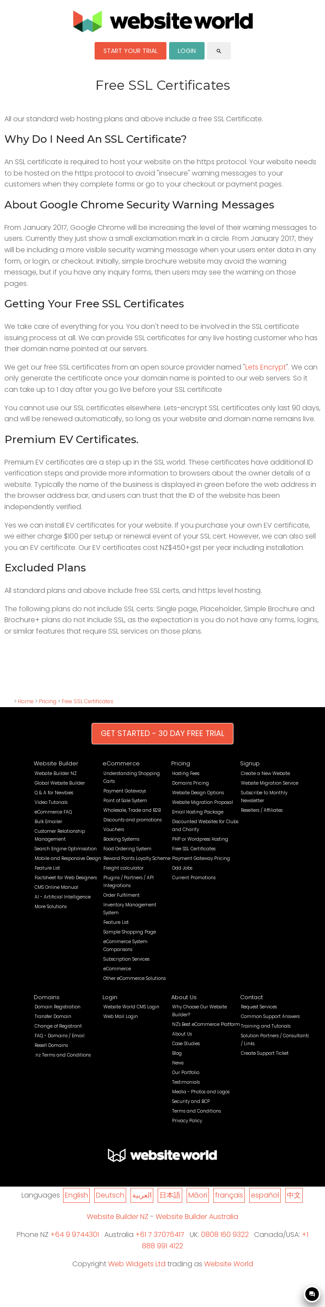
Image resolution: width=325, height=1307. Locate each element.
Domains (47, 997)
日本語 (169, 1195)
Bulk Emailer (48, 821)
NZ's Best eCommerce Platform (206, 1024)
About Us (184, 997)
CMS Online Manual (56, 887)
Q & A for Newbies (54, 792)
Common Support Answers (270, 1016)
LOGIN (187, 50)
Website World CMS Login (131, 1007)
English (76, 1195)
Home (26, 701)
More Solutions (51, 906)
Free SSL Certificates (87, 701)
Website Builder (56, 763)
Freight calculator (123, 868)
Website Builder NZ (56, 773)
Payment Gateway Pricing (201, 858)
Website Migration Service (269, 783)
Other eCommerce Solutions (134, 978)
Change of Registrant (58, 1026)
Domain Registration (58, 1007)
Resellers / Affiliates (262, 810)
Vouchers (113, 829)
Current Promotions (193, 877)
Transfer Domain (53, 1016)
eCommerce (121, 763)
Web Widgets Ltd (137, 1264)
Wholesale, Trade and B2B (132, 810)
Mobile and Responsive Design (68, 858)
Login (109, 997)
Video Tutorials (51, 802)
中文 (294, 1195)
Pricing (48, 701)
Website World (228, 1264)
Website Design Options (198, 792)
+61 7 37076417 (159, 1234)
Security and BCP (191, 1101)
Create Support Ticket (265, 1053)
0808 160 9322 (225, 1234)
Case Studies (186, 1043)
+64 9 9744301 (74, 1234)
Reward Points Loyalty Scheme (136, 858)
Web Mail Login (120, 1016)
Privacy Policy (187, 1120)
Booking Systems (121, 839)
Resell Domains (51, 1045)
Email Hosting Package (197, 812)
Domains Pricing (190, 783)
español (265, 1195)
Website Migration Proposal (202, 802)
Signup (250, 763)
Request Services (259, 1007)
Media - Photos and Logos (201, 1092)
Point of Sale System (125, 800)
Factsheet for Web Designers (66, 877)
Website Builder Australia (196, 1217)
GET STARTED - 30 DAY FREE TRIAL (162, 733)
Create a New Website (265, 773)
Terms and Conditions (196, 1111)
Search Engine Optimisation (66, 848)
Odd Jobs (182, 868)
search (219, 51)
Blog (177, 1053)
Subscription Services (126, 959)
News (178, 1063)
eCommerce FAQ (53, 812)
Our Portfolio (185, 1072)
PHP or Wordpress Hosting (200, 839)
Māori (197, 1195)
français (229, 1195)
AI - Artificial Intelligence (63, 897)
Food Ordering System (127, 848)
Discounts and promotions (132, 820)
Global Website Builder (60, 783)
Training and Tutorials (265, 1026)
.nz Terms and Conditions (63, 1055)
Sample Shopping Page (129, 932)
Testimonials (186, 1082)
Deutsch (110, 1195)
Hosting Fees (185, 773)
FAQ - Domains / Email (60, 1035)
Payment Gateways (124, 791)
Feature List (47, 868)
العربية (142, 1195)
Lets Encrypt (265, 367)
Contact (251, 997)
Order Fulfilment (121, 895)
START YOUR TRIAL (130, 50)
